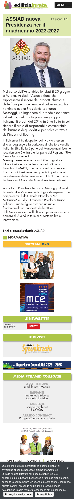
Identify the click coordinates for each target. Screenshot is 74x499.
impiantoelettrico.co (37, 395)
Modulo (45, 387)
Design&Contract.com (32, 418)
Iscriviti (33, 326)
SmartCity (37, 409)
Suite (52, 418)
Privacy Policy (44, 494)
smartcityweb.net (37, 407)
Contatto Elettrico (37, 398)
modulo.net (31, 387)
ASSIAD (39, 230)
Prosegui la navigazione (18, 494)
